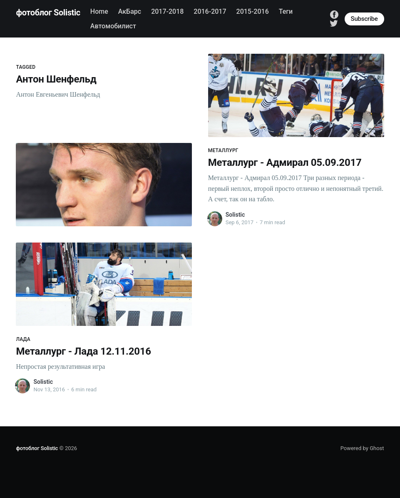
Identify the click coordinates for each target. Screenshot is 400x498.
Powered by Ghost (362, 448)
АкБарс (129, 11)
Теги (286, 11)
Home (99, 11)
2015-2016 (252, 11)
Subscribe (364, 19)
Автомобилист (113, 26)
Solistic (235, 214)
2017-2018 (167, 11)
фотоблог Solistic (48, 13)
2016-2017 (210, 11)
